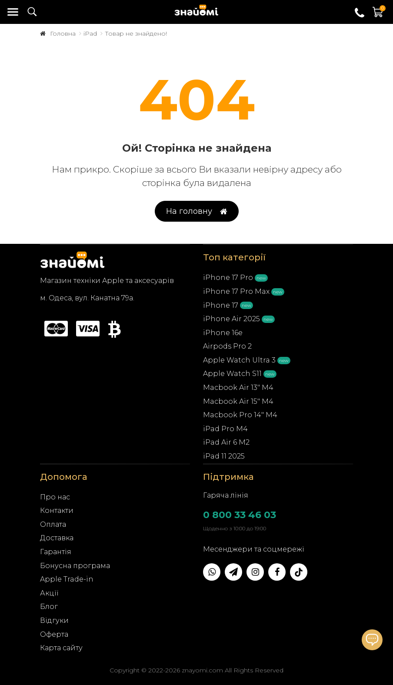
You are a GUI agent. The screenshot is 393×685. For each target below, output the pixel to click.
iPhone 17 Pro (228, 277)
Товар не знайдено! (136, 33)
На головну (196, 211)
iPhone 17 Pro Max (236, 291)
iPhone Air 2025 (231, 319)
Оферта (54, 634)
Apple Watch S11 (232, 373)
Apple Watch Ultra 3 (239, 360)
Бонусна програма (75, 566)
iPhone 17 (220, 305)
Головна (63, 33)
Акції (49, 593)
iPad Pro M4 (225, 429)
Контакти (56, 510)
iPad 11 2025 (224, 456)
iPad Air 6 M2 (226, 442)
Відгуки (54, 620)
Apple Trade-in (66, 579)
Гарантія (55, 552)
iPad (90, 33)
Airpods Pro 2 (227, 346)
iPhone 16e (223, 333)
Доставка (56, 538)
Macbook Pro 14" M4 (240, 415)
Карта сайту (61, 648)
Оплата (53, 524)
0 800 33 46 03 (239, 515)
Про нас (55, 497)
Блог (49, 606)
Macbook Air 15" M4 (238, 401)
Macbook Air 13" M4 (238, 387)
